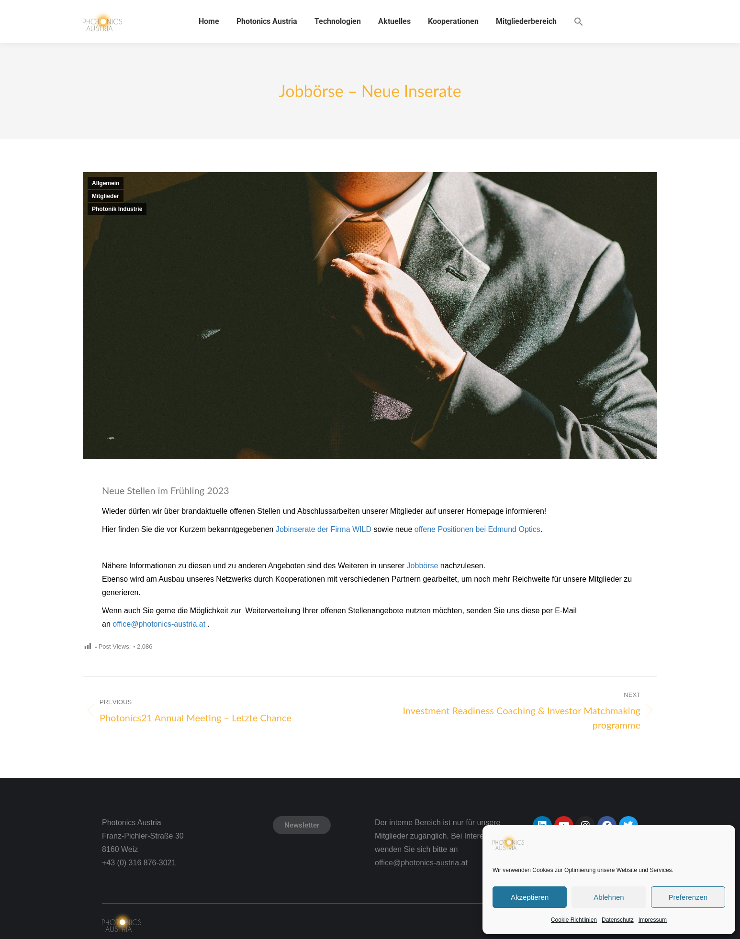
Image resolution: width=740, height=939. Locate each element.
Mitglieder (105, 196)
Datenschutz (618, 920)
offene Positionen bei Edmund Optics (477, 529)
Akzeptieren (530, 897)
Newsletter (301, 825)
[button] (578, 21)
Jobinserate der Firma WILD (323, 529)
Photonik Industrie (117, 209)
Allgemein (105, 183)
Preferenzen (687, 897)
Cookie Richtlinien (574, 920)
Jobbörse (422, 566)
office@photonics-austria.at (158, 624)
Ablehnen (609, 897)
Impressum (653, 920)
